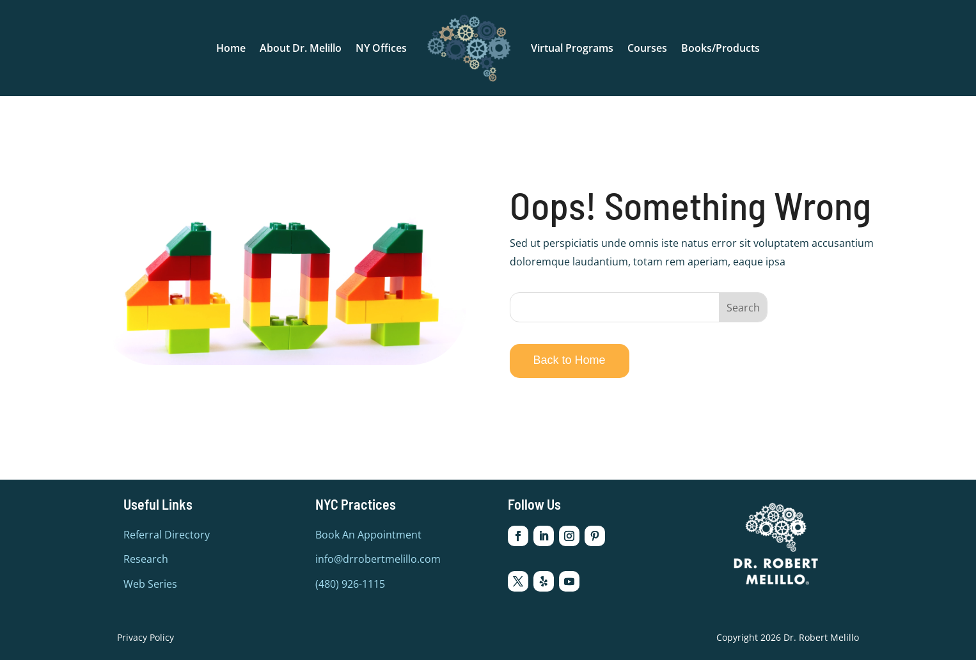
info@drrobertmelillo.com (378, 559)
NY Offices (381, 48)
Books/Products (720, 48)
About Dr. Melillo (301, 48)
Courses (647, 48)
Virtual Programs (572, 48)
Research (145, 559)
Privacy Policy (145, 637)
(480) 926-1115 (350, 584)
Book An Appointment (368, 535)
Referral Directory (166, 535)
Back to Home (569, 360)
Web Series (150, 584)
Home (231, 48)
